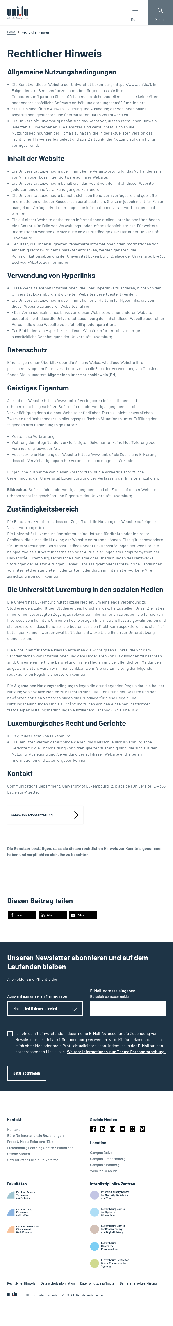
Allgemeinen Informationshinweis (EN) (82, 374)
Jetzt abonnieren (26, 1073)
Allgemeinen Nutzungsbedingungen (46, 685)
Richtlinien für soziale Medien (40, 649)
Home (11, 32)
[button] (22, 915)
